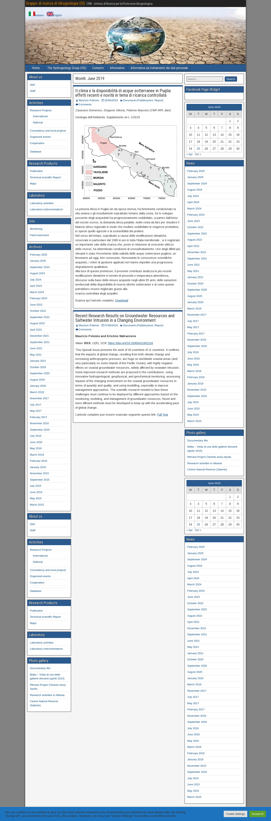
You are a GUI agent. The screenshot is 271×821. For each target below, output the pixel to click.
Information (117, 68)
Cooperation (37, 143)
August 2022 (37, 323)
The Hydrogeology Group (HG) (66, 68)
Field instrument (39, 235)
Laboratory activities (42, 203)
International (40, 116)
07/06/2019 (111, 325)
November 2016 (39, 423)
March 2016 (37, 454)
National (38, 122)
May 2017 (36, 410)
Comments (85, 104)
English (54, 15)
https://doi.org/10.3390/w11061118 (130, 343)
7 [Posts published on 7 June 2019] (222, 127)
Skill (32, 84)
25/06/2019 (111, 100)
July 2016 (35, 435)
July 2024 (35, 279)
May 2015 (36, 498)
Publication (36, 171)
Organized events (40, 136)
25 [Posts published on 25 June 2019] (198, 148)
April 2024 (36, 285)
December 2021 (39, 335)
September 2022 (40, 317)
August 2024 (37, 273)
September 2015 (40, 479)
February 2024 (38, 298)
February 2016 (38, 460)
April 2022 (36, 329)
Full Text (162, 414)
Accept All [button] (257, 813)
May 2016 (36, 448)
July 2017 (35, 404)
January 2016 (38, 467)
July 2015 (35, 485)
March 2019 (37, 392)
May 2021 (36, 354)
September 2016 (40, 429)
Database (35, 151)
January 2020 (38, 385)
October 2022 (38, 310)
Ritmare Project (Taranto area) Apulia (209, 456)
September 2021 (40, 342)
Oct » (198, 154)
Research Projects (41, 110)
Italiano (36, 15)
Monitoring (36, 228)
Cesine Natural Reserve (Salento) (207, 469)
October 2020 (38, 367)
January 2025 (38, 260)
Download (121, 300)
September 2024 (40, 267)
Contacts (98, 68)
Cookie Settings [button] (235, 813)
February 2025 (38, 254)
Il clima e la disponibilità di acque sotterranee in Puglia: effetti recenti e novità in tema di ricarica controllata (123, 93)
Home (36, 68)
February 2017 (38, 417)
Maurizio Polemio (89, 100)
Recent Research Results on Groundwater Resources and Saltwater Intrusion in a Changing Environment (125, 318)
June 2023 (36, 304)
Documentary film (40, 668)
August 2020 (37, 379)
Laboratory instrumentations (46, 209)
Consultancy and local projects (48, 130)
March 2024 (37, 292)
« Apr (189, 154)
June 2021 (36, 348)
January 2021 (38, 360)
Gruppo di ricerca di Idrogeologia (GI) (55, 3)
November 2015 (39, 473)
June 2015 (36, 492)
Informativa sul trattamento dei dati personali (159, 68)
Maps (33, 183)
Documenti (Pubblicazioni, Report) (143, 100)
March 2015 (37, 504)
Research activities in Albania (47, 695)
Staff (32, 90)
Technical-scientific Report (45, 177)
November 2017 (39, 398)
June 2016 (36, 442)
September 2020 (40, 373)
